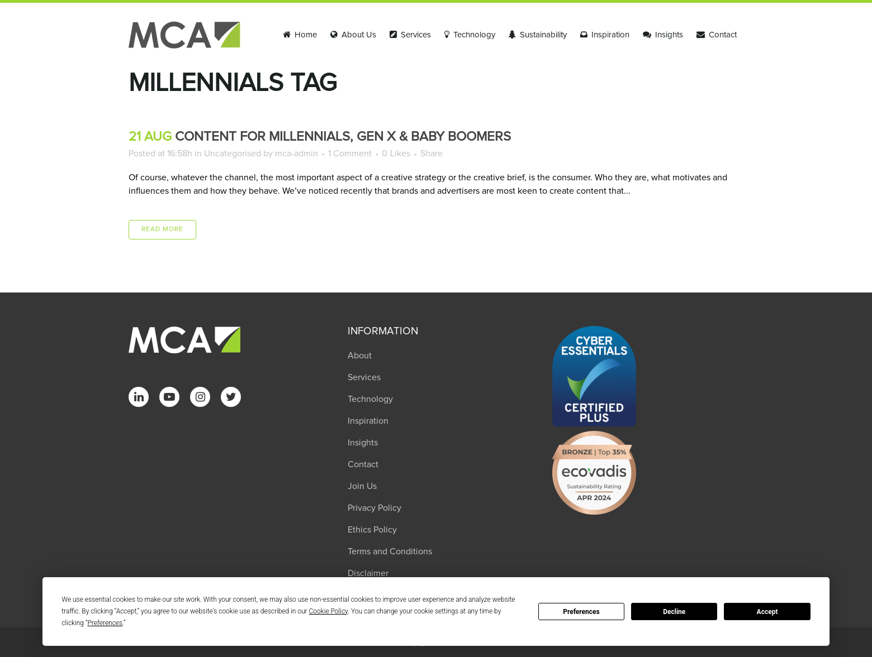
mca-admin (296, 153)
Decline (674, 612)
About (360, 355)
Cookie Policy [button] (328, 611)
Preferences (581, 612)
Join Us (362, 486)
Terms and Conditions (390, 551)
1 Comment (350, 153)
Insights (363, 442)
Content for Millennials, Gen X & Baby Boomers (343, 136)
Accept (767, 612)
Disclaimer (368, 573)
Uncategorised (232, 153)
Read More (162, 229)
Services (364, 377)
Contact (363, 464)
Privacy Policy (374, 507)
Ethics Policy (372, 529)
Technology (370, 399)
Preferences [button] (104, 623)
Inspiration (368, 420)
